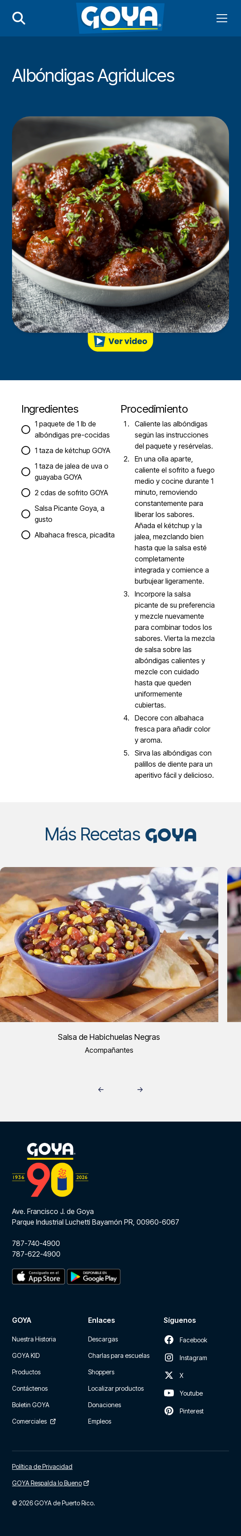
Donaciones (104, 1405)
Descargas (103, 1339)
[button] (220, 18)
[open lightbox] (120, 342)
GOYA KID (26, 1355)
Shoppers (101, 1372)
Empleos (99, 1421)
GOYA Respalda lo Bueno (47, 1483)
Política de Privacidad (42, 1466)
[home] (120, 18)
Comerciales (29, 1421)
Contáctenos (30, 1388)
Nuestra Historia (34, 1339)
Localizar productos (116, 1388)
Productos (26, 1372)
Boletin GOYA (30, 1405)
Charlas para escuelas (118, 1355)
